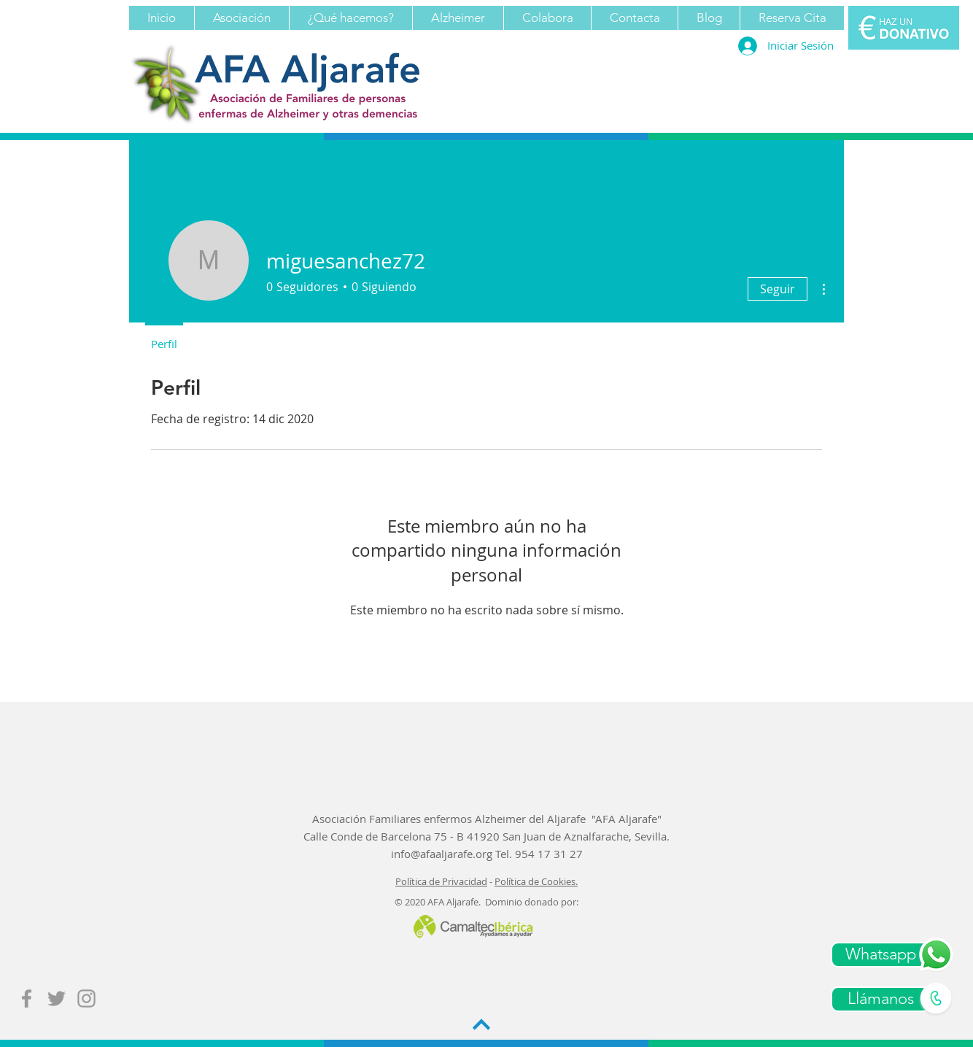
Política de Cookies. (536, 881)
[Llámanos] (880, 999)
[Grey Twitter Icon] (56, 998)
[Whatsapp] (880, 954)
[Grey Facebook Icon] (27, 998)
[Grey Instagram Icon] (86, 998)
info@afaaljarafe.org (441, 853)
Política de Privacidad (441, 881)
